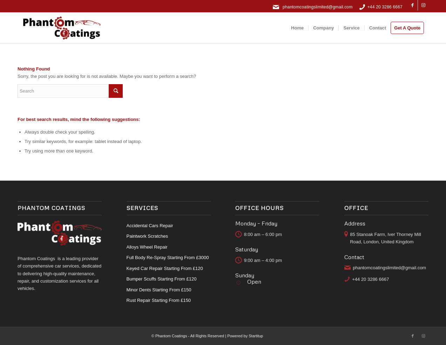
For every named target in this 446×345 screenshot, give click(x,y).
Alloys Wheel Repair (147, 247)
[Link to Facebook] (412, 5)
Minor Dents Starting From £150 (159, 289)
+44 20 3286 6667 (385, 7)
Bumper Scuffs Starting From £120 (162, 279)
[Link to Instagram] (423, 5)
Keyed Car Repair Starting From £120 (165, 268)
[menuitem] (297, 28)
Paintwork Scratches (147, 236)
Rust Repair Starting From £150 (159, 300)
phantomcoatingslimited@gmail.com (317, 7)
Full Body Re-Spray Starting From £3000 (168, 257)
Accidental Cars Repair (150, 225)
